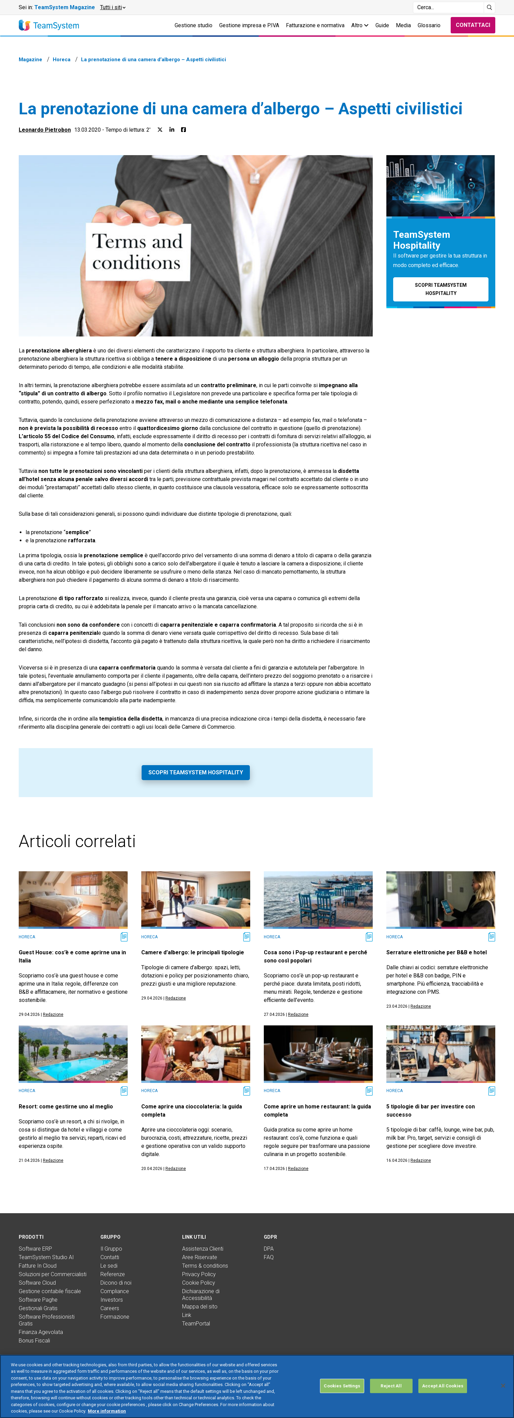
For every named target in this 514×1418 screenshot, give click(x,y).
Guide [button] (382, 25)
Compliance (114, 1291)
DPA (269, 1249)
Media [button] (403, 25)
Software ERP (35, 1249)
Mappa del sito (200, 1306)
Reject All (391, 1385)
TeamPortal (196, 1323)
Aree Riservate (199, 1257)
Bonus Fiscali (34, 1340)
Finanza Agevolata (41, 1332)
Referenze (112, 1274)
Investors (111, 1300)
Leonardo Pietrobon (45, 130)
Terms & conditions (205, 1266)
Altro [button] (360, 25)
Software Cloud (37, 1283)
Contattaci (473, 25)
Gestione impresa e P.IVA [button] (249, 25)
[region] (257, 1386)
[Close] (503, 1385)
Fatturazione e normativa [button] (315, 25)
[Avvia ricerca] (489, 7)
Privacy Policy (199, 1274)
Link (186, 1315)
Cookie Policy (198, 1283)
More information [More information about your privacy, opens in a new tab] (107, 1411)
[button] (112, 7)
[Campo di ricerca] (448, 7)
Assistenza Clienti (202, 1249)
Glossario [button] (429, 25)
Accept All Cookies (442, 1385)
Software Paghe (38, 1300)
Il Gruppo (111, 1249)
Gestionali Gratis (38, 1308)
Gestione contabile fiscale (50, 1291)
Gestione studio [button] (193, 25)
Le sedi (108, 1266)
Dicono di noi (115, 1283)
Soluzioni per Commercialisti (52, 1274)
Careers (109, 1308)
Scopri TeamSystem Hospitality (195, 772)
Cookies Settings (342, 1385)
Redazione (53, 1014)
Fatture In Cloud (38, 1266)
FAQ (269, 1257)
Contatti (109, 1257)
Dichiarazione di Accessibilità (201, 1294)
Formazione (114, 1317)
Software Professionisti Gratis (47, 1320)
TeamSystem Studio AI (46, 1257)
